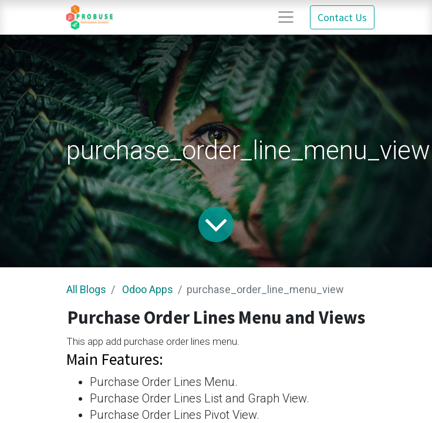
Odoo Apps (147, 289)
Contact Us (342, 17)
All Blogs (86, 289)
